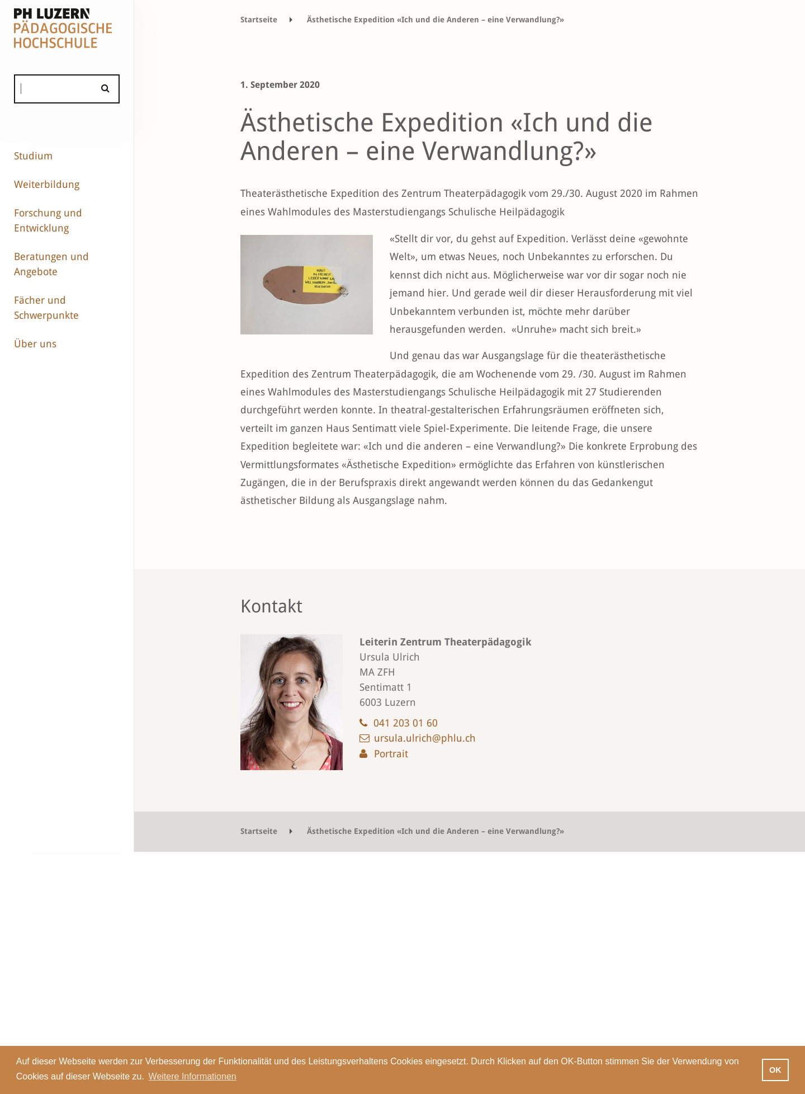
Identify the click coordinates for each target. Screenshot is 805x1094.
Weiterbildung (46, 184)
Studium (33, 156)
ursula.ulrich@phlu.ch (425, 738)
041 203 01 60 (405, 723)
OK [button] (775, 1069)
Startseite (258, 19)
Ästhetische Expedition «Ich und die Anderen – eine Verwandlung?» (435, 19)
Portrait (391, 754)
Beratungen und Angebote (51, 264)
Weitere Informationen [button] (192, 1076)
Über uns (35, 344)
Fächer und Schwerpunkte (46, 307)
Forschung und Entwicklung (48, 220)
